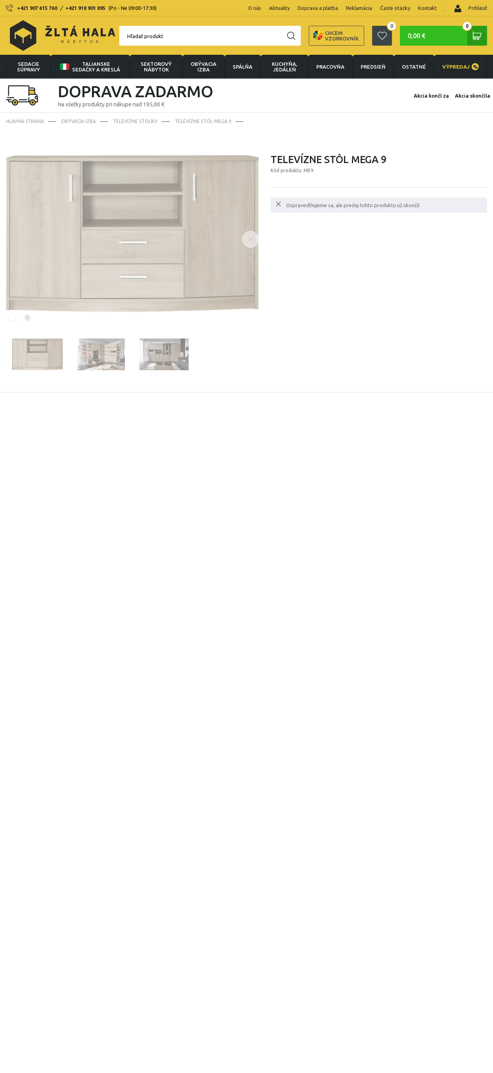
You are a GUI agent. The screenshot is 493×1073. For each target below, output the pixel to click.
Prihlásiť (470, 8)
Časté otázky (395, 8)
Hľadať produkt (145, 36)
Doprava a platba (318, 8)
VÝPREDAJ (460, 66)
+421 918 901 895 (85, 8)
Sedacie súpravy (28, 66)
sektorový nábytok (156, 66)
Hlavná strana (25, 121)
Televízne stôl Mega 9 (203, 121)
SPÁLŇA (242, 66)
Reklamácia (359, 8)
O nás (254, 8)
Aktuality (279, 8)
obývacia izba (203, 66)
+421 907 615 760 (37, 8)
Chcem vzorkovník (336, 35)
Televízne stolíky (135, 121)
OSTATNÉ (414, 66)
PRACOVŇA (330, 66)
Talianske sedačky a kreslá (89, 66)
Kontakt (427, 8)
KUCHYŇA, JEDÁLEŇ (284, 66)
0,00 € (447, 36)
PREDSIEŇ (373, 66)
